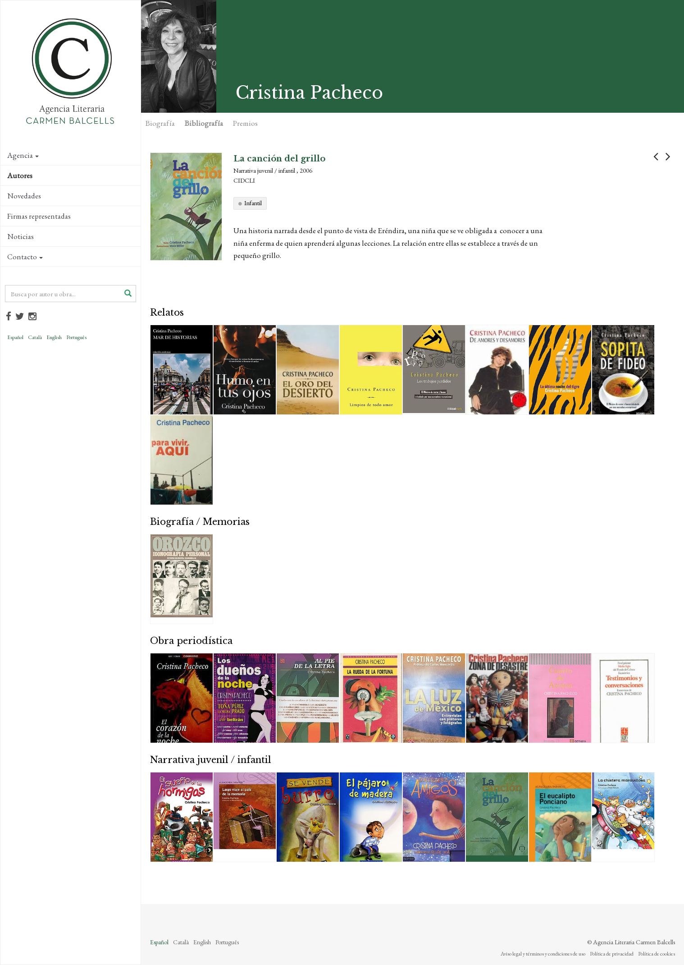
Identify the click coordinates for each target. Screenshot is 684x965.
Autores (19, 175)
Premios (245, 123)
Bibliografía (204, 123)
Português (76, 337)
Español (15, 337)
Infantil (253, 203)
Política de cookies (656, 953)
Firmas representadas (39, 216)
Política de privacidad (612, 953)
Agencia (23, 155)
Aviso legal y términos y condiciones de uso (543, 953)
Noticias (20, 236)
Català (35, 337)
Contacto (25, 257)
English (54, 337)
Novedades (24, 196)
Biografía (160, 123)
